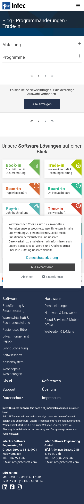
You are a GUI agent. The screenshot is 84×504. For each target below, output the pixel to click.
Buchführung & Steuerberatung (13, 308)
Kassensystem (13, 362)
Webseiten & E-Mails (59, 331)
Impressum (51, 398)
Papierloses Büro (14, 330)
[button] (42, 47)
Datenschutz (12, 398)
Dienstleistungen (56, 306)
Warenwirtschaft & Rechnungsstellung (16, 320)
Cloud (7, 381)
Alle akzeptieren (42, 267)
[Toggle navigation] (78, 5)
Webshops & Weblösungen (12, 371)
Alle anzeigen (42, 104)
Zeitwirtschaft (12, 355)
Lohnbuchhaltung (15, 348)
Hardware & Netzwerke (60, 313)
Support (8, 389)
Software (9, 299)
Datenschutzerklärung (42, 257)
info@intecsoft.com (24, 462)
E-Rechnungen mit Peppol (15, 338)
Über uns (49, 389)
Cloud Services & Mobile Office (61, 322)
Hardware (52, 299)
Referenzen (51, 381)
